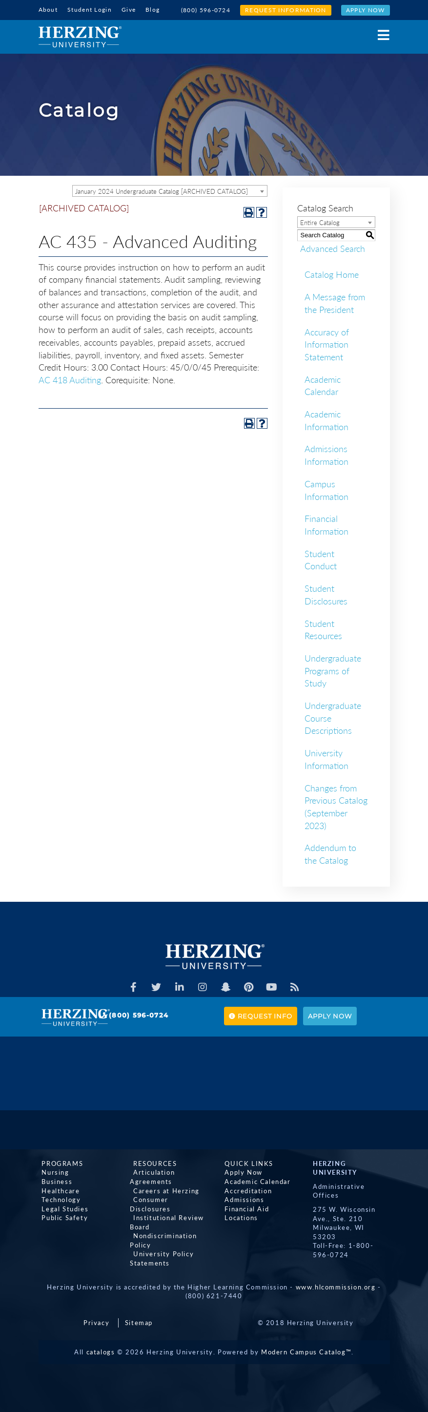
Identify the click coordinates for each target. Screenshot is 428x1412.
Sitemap (139, 1322)
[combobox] (169, 190)
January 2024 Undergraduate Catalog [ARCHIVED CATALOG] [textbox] (161, 190)
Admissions (241, 1199)
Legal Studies (62, 1208)
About (48, 9)
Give (129, 9)
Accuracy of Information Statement (327, 343)
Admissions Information (326, 454)
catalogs (100, 1351)
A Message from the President (335, 302)
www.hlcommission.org (336, 1286)
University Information (326, 758)
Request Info (260, 1015)
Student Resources (323, 629)
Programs (59, 1162)
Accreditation (245, 1190)
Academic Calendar (323, 384)
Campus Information (326, 489)
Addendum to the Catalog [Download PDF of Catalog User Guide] (330, 853)
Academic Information (326, 419)
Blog (152, 9)
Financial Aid (244, 1208)
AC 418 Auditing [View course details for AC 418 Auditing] (70, 379)
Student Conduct (321, 559)
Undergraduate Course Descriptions (333, 717)
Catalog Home (332, 274)
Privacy (96, 1322)
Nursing (52, 1172)
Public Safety (62, 1217)
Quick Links (246, 1162)
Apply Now (365, 10)
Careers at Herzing (163, 1190)
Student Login (89, 9)
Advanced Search (329, 247)
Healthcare (58, 1190)
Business (54, 1180)
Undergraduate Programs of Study (333, 669)
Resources (151, 1162)
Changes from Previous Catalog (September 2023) (336, 806)
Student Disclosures (326, 593)
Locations (238, 1217)
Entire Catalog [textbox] (320, 222)
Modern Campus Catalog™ (306, 1351)
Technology (58, 1199)
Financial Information (326, 524)
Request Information (285, 10)
